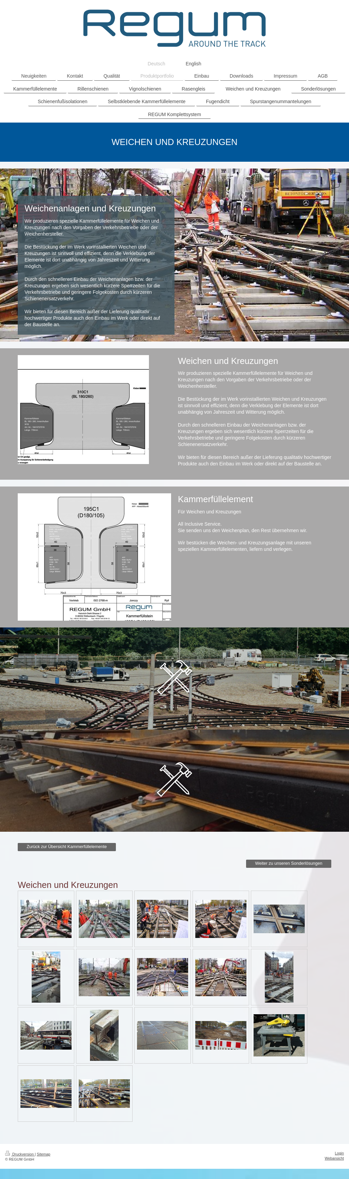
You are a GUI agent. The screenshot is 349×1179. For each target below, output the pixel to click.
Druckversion (20, 1154)
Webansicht (334, 1158)
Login (339, 1153)
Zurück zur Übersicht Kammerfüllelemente (67, 846)
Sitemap (43, 1154)
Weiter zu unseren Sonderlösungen (288, 863)
